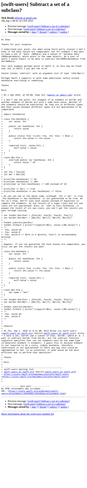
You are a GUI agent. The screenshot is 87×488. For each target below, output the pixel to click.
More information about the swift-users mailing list (27, 485)
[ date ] (34, 32)
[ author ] (64, 32)
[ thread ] (43, 32)
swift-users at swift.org (18, 392)
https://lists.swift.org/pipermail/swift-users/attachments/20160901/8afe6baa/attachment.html (33, 463)
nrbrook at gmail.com (25, 18)
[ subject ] (53, 32)
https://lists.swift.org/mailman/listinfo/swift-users (36, 441)
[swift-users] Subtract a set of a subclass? (48, 26)
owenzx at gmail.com (59, 106)
